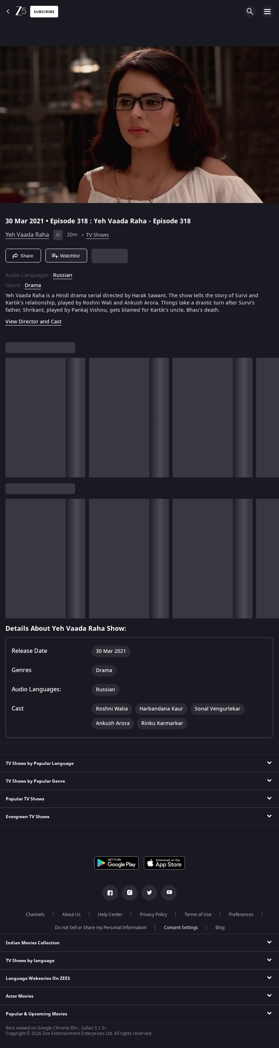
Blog (220, 927)
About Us (71, 914)
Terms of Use (198, 914)
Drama (33, 285)
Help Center (110, 914)
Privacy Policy (153, 914)
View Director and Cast (33, 322)
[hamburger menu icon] (267, 11)
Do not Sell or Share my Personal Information (100, 927)
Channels (35, 914)
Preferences (241, 914)
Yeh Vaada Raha (27, 235)
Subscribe (44, 12)
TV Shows (97, 235)
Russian (62, 275)
